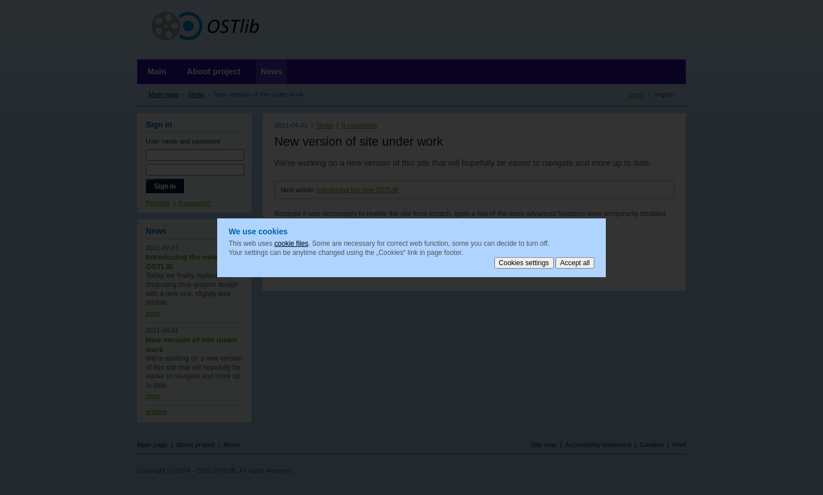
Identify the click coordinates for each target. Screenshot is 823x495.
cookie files (291, 243)
